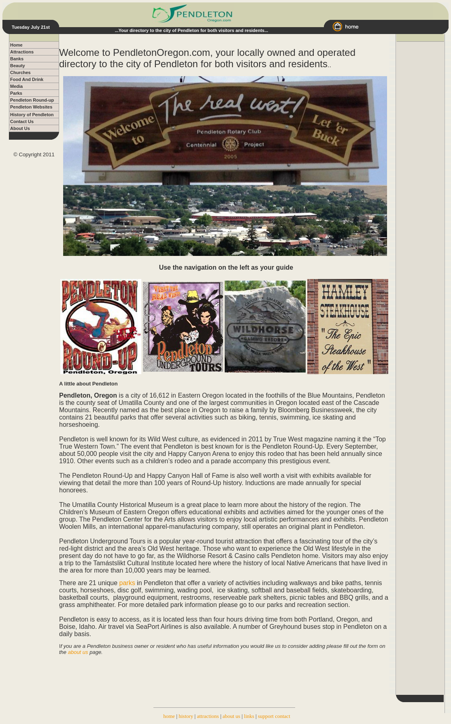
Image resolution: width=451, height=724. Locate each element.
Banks (16, 58)
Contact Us (22, 121)
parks (127, 582)
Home (16, 45)
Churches (20, 72)
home (169, 716)
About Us (20, 128)
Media (16, 86)
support (266, 716)
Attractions (22, 51)
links (249, 716)
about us (231, 716)
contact (282, 716)
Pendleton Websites (31, 106)
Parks (16, 93)
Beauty (17, 65)
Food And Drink (26, 79)
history (186, 716)
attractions (208, 716)
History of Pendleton (32, 114)
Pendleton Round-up (32, 100)
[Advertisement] (420, 163)
